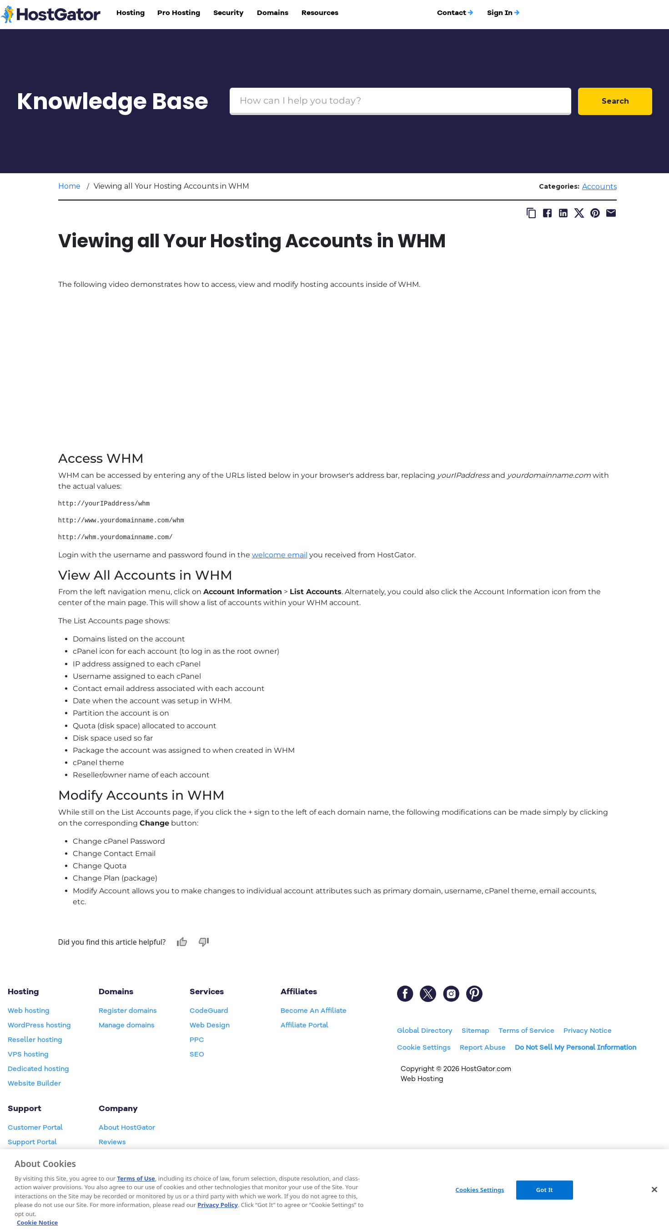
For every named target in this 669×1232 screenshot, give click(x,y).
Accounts (599, 186)
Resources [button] (320, 13)
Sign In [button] (503, 13)
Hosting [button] (130, 13)
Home (69, 186)
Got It (544, 1190)
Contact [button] (455, 13)
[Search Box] (400, 101)
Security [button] (228, 13)
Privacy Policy (217, 1205)
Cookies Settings (480, 1190)
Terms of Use (136, 1178)
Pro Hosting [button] (178, 13)
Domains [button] (272, 13)
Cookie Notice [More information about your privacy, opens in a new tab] (37, 1222)
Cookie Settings (424, 1047)
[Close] (654, 1189)
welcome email (279, 555)
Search (615, 101)
